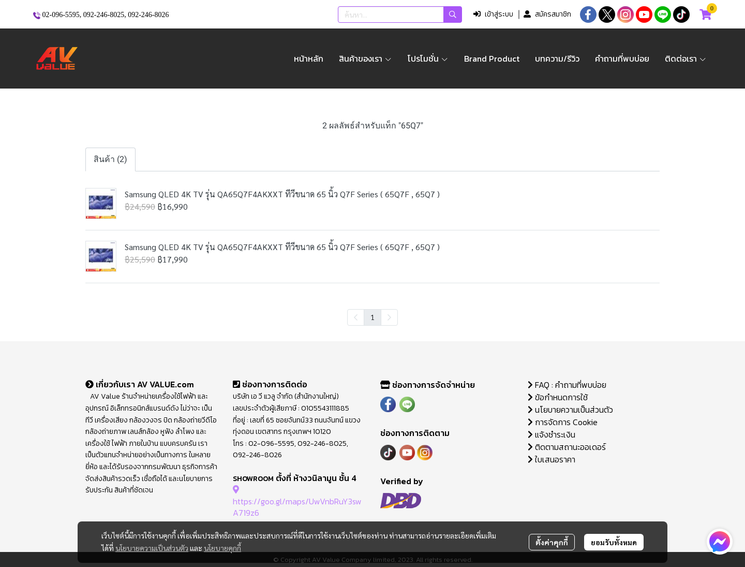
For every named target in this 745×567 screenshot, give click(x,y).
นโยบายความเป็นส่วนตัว (151, 548)
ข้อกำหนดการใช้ (558, 397)
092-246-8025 (103, 15)
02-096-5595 (61, 15)
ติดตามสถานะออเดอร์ (567, 447)
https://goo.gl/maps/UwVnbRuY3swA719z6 (297, 501)
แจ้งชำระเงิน (551, 434)
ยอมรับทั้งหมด (614, 542)
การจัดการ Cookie (563, 422)
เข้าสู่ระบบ (493, 14)
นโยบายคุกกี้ (222, 548)
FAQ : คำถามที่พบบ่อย (568, 385)
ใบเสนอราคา (551, 459)
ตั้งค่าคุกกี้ (551, 542)
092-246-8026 (148, 15)
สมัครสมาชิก (547, 14)
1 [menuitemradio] (372, 317)
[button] (400, 14)
